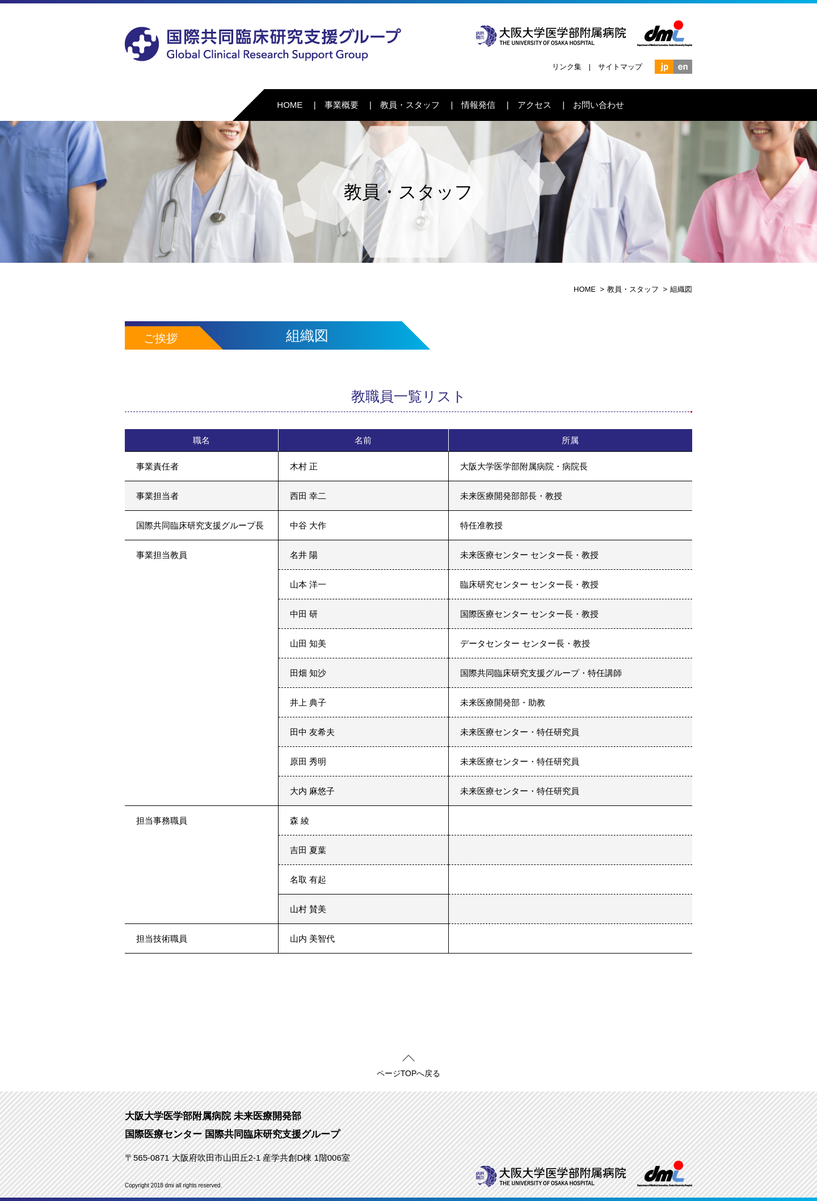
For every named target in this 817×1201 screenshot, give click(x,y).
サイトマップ (620, 66)
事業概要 (342, 105)
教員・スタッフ (410, 105)
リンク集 (567, 66)
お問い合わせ (598, 105)
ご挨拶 (161, 338)
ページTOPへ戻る (409, 1071)
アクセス (534, 105)
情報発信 (478, 105)
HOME (289, 105)
